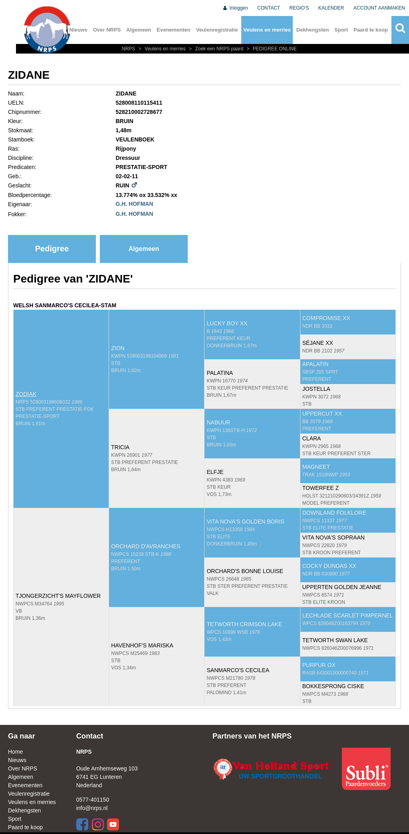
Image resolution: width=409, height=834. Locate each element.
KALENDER (331, 8)
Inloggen (235, 8)
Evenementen (174, 30)
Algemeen (138, 30)
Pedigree (52, 248)
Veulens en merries (267, 30)
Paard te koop (370, 30)
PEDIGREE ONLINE (271, 49)
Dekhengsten (312, 30)
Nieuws (17, 760)
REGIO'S (299, 8)
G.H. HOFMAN (134, 204)
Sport (341, 30)
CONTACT (268, 8)
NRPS (129, 49)
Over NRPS (107, 30)
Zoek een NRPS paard (215, 49)
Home (15, 751)
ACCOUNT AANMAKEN (379, 8)
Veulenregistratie (217, 30)
